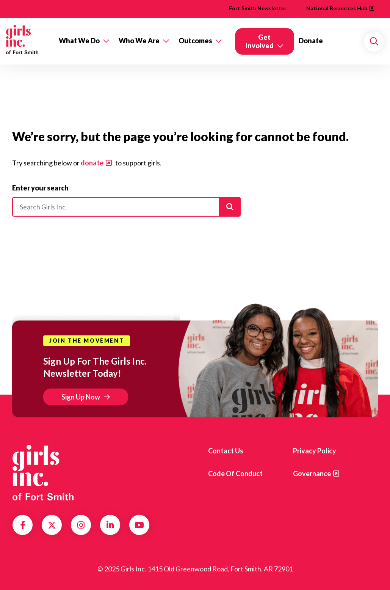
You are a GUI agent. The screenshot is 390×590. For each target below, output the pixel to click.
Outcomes (195, 40)
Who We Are (139, 40)
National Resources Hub (336, 8)
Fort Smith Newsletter (258, 8)
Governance (312, 473)
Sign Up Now (80, 397)
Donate (311, 40)
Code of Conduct (235, 473)
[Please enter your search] (126, 207)
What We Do (79, 40)
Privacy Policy (314, 451)
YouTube (139, 525)
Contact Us (225, 451)
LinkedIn (110, 525)
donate (92, 163)
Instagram (81, 525)
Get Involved (260, 41)
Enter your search (40, 188)
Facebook (23, 525)
